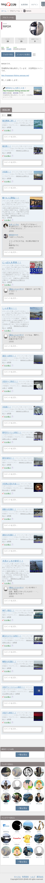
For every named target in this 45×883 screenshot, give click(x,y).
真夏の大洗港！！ (9, 509)
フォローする (8, 54)
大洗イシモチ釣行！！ (12, 561)
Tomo (39, 791)
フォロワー (21, 40)
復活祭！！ (6, 146)
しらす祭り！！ (9, 308)
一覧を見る (22, 755)
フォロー (7, 40)
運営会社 (40, 877)
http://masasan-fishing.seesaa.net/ (15, 75)
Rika (17, 803)
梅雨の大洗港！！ (9, 662)
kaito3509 (17, 778)
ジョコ (6, 778)
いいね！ (7, 130)
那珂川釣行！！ (8, 458)
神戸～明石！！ (8, 611)
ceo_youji (39, 803)
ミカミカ (28, 803)
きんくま (17, 791)
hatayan (17, 844)
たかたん (28, 857)
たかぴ (28, 778)
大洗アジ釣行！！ (9, 713)
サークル (17, 877)
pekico (39, 831)
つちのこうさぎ (28, 790)
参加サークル (35, 40)
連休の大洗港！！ (9, 535)
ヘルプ (32, 877)
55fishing (6, 831)
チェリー (6, 791)
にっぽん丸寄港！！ (11, 262)
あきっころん (14, 224)
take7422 (28, 831)
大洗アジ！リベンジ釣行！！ (13, 687)
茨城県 (8, 49)
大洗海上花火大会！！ (11, 484)
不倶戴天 (6, 844)
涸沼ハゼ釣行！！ (9, 356)
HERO (17, 831)
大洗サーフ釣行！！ (10, 381)
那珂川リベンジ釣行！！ (11, 433)
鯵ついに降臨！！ (10, 198)
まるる (28, 844)
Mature (6, 803)
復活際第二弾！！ (9, 121)
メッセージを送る (23, 54)
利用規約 (25, 877)
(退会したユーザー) (16, 289)
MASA (11, 235)
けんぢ (39, 778)
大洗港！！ (6, 172)
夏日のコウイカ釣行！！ (11, 636)
